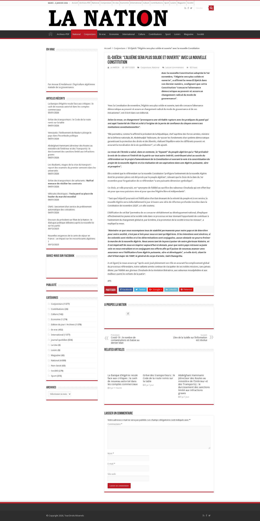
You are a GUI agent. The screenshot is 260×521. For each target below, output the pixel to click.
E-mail (111, 463)
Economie (124, 3)
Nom (111, 453)
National (95, 3)
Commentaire (115, 424)
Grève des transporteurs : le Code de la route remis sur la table (159, 378)
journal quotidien (59, 340)
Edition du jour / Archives (63, 324)
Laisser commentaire (174, 67)
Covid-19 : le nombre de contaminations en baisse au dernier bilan (128, 339)
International (135, 3)
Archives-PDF (84, 3)
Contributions (157, 3)
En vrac (116, 3)
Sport (166, 3)
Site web (112, 474)
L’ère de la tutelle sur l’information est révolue (190, 337)
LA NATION (114, 67)
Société (190, 3)
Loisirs (173, 3)
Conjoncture (106, 3)
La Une (54, 345)
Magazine (182, 3)
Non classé (56, 365)
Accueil (75, 3)
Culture (146, 3)
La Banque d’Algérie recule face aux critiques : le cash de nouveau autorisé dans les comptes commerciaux (123, 380)
